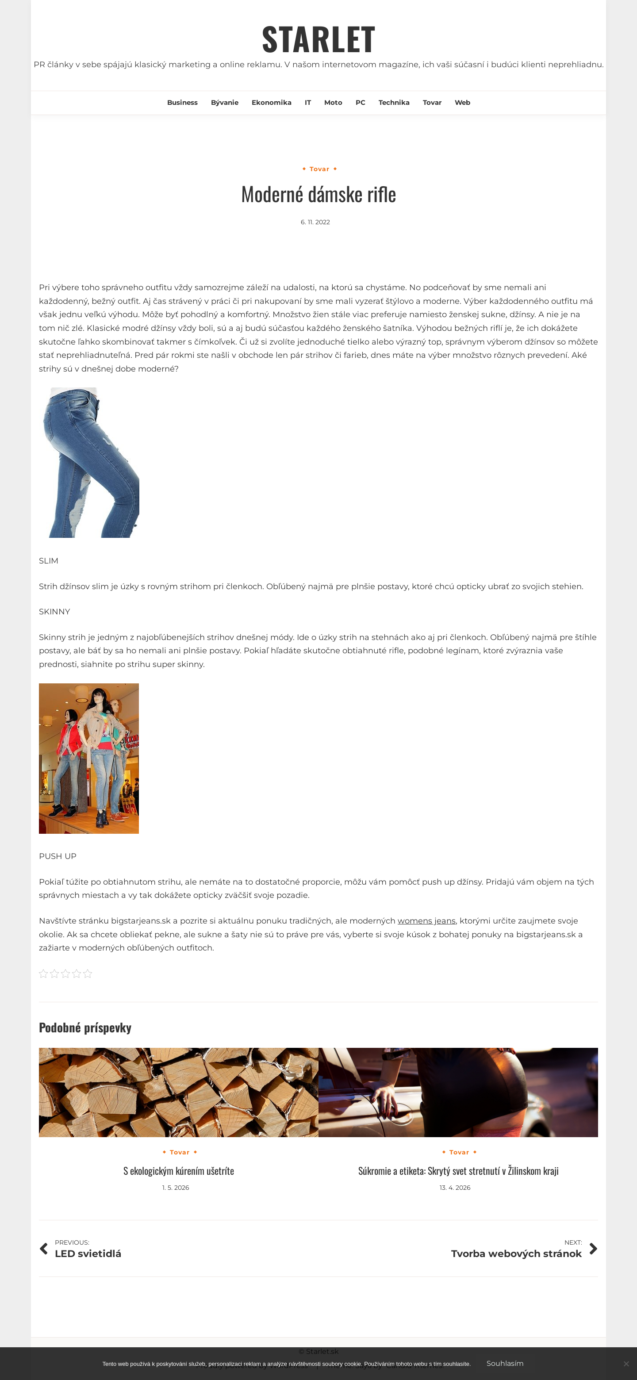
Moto (333, 102)
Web (462, 102)
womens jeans (427, 921)
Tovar (432, 102)
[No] (626, 1363)
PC (360, 102)
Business (182, 102)
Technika (394, 102)
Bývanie (224, 102)
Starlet (318, 37)
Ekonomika (272, 102)
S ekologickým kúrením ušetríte (178, 1170)
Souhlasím (505, 1363)
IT (308, 102)
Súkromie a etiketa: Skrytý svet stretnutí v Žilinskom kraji (458, 1170)
